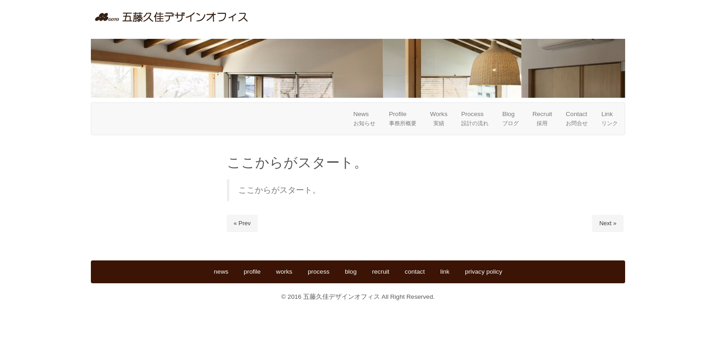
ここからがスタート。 (279, 190)
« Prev (242, 223)
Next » (607, 223)
